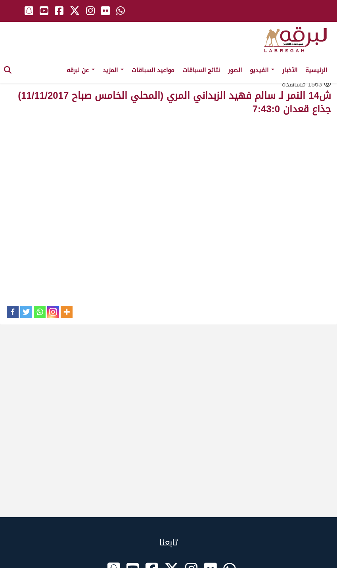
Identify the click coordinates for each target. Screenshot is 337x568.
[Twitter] (26, 312)
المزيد (113, 70)
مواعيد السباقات (153, 70)
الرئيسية (316, 70)
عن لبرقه (81, 70)
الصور (235, 70)
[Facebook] (13, 312)
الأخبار (289, 70)
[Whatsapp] (40, 312)
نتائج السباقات (201, 70)
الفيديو (262, 70)
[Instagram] (53, 312)
